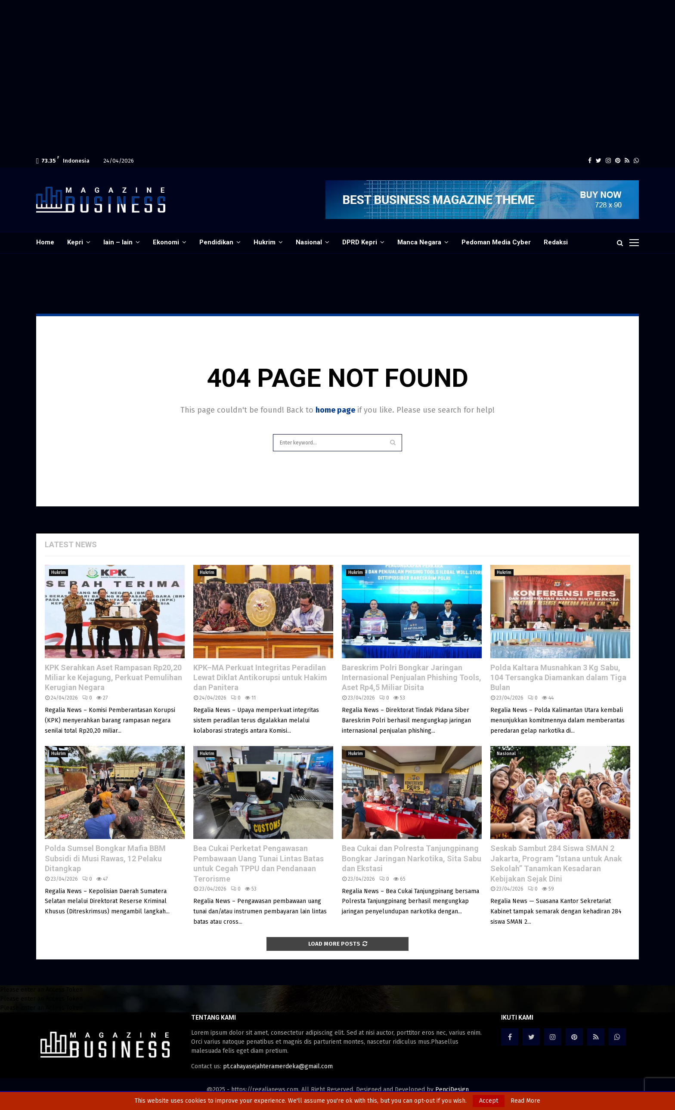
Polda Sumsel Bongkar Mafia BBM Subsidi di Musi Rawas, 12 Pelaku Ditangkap (105, 858)
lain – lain (118, 242)
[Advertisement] (258, 17)
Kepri (75, 242)
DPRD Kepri (359, 242)
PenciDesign (452, 1089)
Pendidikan (216, 242)
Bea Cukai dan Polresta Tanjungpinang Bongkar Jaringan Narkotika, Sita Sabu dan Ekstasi (411, 858)
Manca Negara (419, 242)
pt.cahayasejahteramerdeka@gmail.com (278, 1066)
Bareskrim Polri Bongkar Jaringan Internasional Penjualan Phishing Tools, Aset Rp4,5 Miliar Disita (411, 677)
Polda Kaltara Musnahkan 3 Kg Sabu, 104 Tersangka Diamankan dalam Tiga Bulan (558, 677)
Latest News (71, 544)
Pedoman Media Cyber (496, 242)
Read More (525, 1101)
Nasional (309, 242)
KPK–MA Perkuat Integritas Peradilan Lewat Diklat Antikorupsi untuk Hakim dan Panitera (260, 677)
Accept (488, 1100)
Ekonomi (166, 242)
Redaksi (556, 242)
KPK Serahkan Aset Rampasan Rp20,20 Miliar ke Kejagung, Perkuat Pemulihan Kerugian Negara (113, 677)
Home (45, 242)
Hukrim (265, 242)
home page (335, 410)
